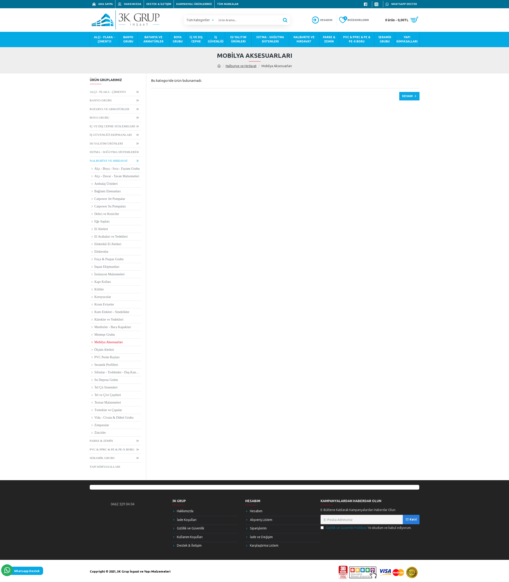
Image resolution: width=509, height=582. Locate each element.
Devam (407, 96)
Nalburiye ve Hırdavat (241, 66)
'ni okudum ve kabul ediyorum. (366, 527)
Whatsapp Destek (27, 571)
